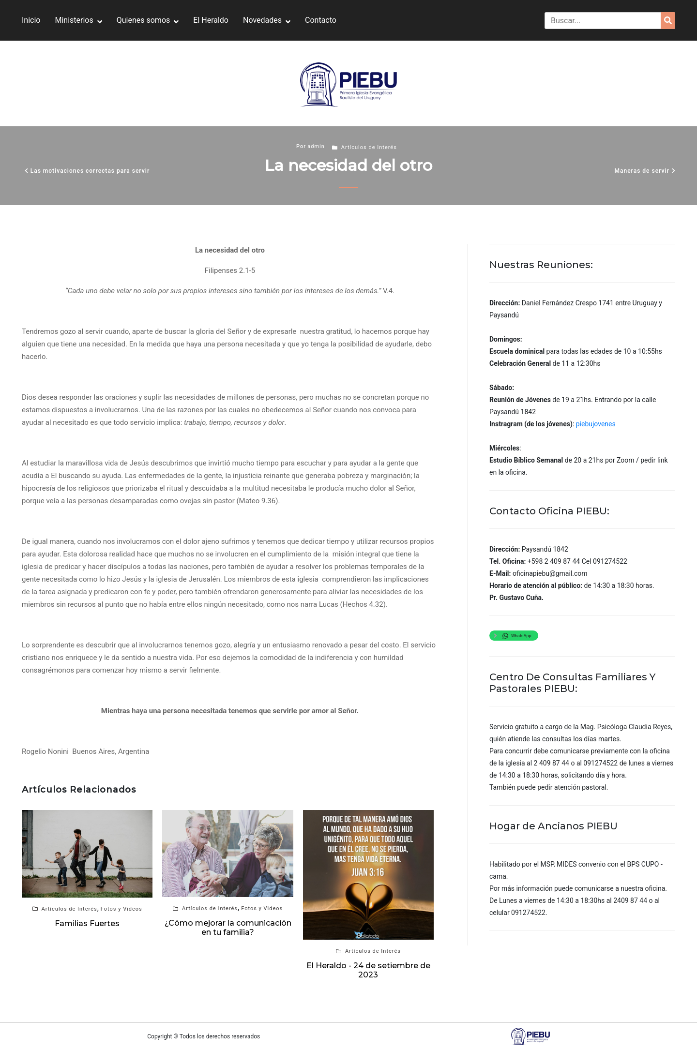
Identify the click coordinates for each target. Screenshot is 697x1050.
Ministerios (74, 20)
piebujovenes (596, 424)
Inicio (31, 20)
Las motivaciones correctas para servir (90, 170)
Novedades (262, 20)
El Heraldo (210, 20)
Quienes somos (143, 20)
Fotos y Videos (121, 909)
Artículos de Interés (369, 147)
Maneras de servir (641, 170)
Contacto (320, 20)
